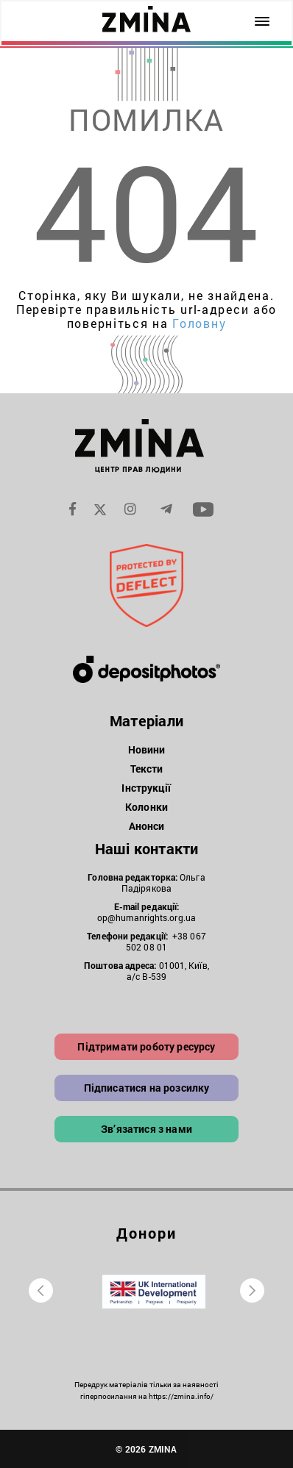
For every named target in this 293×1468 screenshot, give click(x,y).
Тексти (146, 769)
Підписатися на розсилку (147, 1088)
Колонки (146, 807)
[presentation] (41, 1290)
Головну (199, 323)
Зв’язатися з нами (146, 1129)
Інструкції (146, 788)
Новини (147, 749)
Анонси (147, 826)
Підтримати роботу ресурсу (146, 1046)
